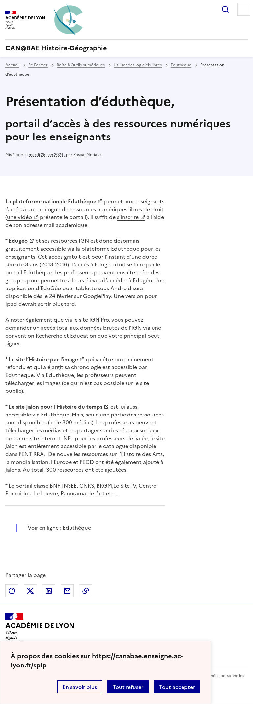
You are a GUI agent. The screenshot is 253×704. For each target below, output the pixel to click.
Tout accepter (177, 687)
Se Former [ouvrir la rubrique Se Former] (38, 65)
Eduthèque (82, 201)
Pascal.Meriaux (87, 155)
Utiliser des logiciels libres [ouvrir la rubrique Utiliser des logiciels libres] (138, 65)
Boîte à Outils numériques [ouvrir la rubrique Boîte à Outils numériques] (81, 65)
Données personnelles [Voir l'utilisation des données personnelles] (223, 676)
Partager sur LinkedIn (48, 590)
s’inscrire (128, 217)
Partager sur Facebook (11, 590)
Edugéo (18, 241)
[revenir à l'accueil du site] (126, 48)
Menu (243, 9)
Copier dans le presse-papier (85, 590)
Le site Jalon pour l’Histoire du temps (55, 407)
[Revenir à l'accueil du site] (40, 628)
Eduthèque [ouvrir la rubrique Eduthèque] (181, 65)
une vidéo (19, 217)
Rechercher (225, 9)
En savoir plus (80, 687)
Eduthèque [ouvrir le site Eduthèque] (77, 528)
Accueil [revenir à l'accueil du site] (12, 65)
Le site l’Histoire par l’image (43, 359)
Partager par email (67, 590)
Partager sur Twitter (30, 590)
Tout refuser (128, 687)
